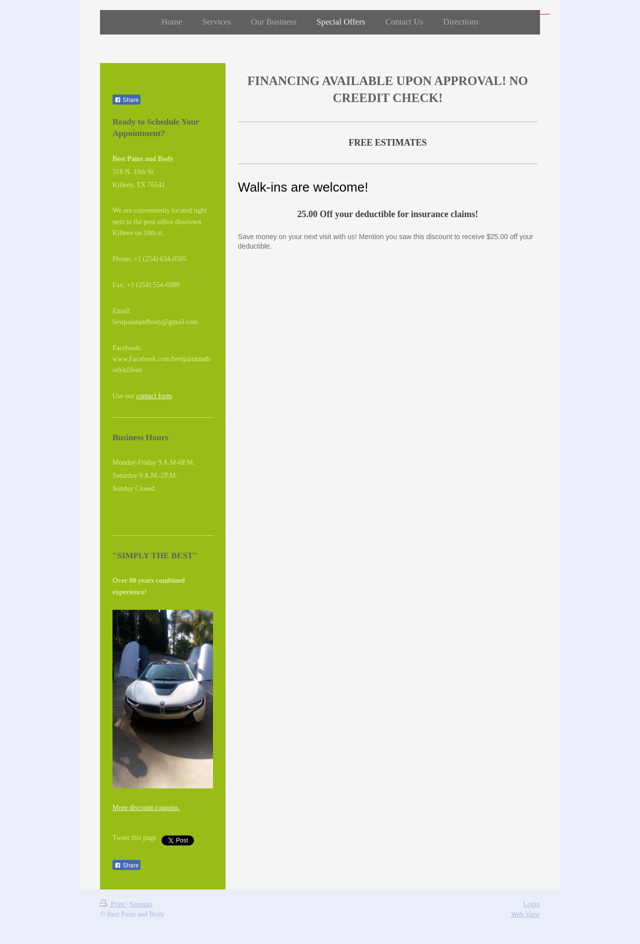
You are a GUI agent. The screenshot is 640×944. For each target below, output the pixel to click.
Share (126, 100)
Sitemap (141, 904)
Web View (525, 914)
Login (532, 904)
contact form (154, 396)
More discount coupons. (146, 807)
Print (113, 904)
